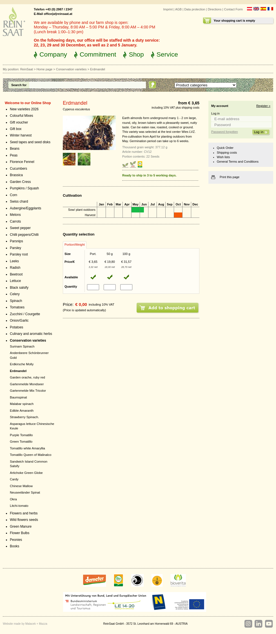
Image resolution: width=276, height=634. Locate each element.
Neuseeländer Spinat (25, 492)
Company (53, 54)
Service (167, 54)
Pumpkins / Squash (24, 188)
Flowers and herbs (24, 513)
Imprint (168, 9)
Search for (18, 85)
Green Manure (21, 526)
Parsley (15, 248)
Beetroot (16, 274)
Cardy (14, 479)
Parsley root (19, 254)
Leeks (14, 261)
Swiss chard (19, 201)
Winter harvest (21, 135)
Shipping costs (227, 152)
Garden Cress (20, 182)
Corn (13, 195)
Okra (13, 499)
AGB (178, 9)
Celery (15, 294)
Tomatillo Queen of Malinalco (30, 454)
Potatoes (16, 327)
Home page (44, 69)
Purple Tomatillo (21, 435)
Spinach (16, 301)
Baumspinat (18, 397)
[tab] (74, 244)
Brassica (16, 175)
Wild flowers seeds (24, 520)
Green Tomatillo (21, 441)
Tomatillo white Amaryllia (27, 448)
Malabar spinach (22, 404)
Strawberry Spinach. (24, 417)
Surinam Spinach (22, 346)
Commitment (98, 54)
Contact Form (233, 9)
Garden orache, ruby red (27, 377)
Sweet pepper (20, 228)
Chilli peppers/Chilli (24, 235)
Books (14, 546)
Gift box (15, 129)
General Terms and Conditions (238, 161)
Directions (215, 9)
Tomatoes (17, 307)
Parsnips (16, 241)
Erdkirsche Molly (22, 364)
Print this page (229, 177)
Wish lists (223, 157)
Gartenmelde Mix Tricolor (28, 390)
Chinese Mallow (21, 486)
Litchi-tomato (19, 505)
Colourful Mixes (21, 116)
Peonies (16, 540)
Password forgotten (224, 131)
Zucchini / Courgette (25, 314)
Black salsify (19, 288)
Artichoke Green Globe (26, 472)
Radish (15, 268)
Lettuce (15, 281)
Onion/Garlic (19, 320)
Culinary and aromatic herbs (31, 334)
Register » (263, 105)
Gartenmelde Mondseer (27, 384)
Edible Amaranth (22, 410)
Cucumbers (18, 169)
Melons (15, 215)
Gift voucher (19, 122)
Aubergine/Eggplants (25, 208)
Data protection (194, 9)
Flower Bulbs (19, 533)
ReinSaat (26, 69)
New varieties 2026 (24, 109)
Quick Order (225, 147)
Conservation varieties (71, 69)
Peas (13, 155)
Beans (14, 149)
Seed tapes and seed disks (30, 142)
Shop (136, 54)
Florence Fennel (22, 162)
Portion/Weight (74, 244)
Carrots (15, 221)
